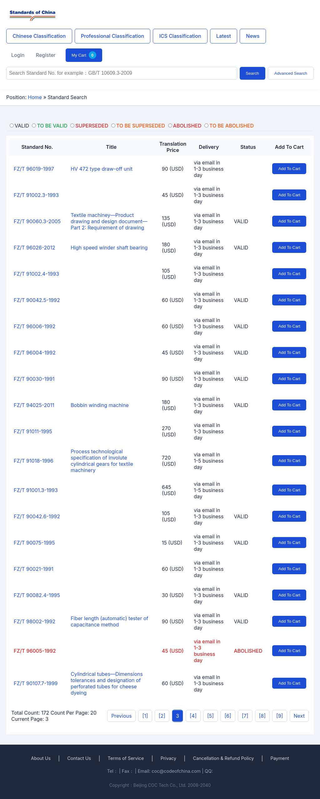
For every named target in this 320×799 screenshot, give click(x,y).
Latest (223, 36)
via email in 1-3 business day (208, 168)
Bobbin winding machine (100, 405)
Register (46, 55)
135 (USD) (169, 221)
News (252, 36)
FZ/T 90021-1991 (33, 569)
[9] (279, 716)
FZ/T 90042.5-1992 (37, 300)
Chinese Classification (39, 36)
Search (252, 73)
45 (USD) (173, 195)
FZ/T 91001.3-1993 (36, 490)
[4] (193, 716)
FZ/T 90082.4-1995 (37, 595)
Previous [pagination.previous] (121, 716)
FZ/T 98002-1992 (34, 621)
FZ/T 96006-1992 (35, 326)
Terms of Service (126, 758)
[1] (145, 716)
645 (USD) (169, 490)
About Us (41, 758)
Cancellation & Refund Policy (223, 758)
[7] (245, 716)
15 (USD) (172, 543)
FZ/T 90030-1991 (34, 379)
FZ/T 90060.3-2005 (37, 221)
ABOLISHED (248, 651)
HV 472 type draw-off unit (101, 169)
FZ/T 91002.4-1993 (36, 274)
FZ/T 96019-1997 (34, 169)
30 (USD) (173, 595)
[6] (227, 716)
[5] (210, 716)
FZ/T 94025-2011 (34, 405)
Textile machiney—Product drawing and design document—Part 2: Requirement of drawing (109, 221)
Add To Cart (289, 168)
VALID (241, 221)
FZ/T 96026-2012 (34, 247)
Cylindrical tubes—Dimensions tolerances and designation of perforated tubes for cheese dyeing (107, 683)
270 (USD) (169, 431)
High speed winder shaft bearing (109, 247)
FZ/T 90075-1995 (34, 543)
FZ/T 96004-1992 (35, 352)
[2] (162, 716)
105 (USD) (169, 274)
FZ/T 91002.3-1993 (36, 195)
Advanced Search (290, 73)
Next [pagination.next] (299, 716)
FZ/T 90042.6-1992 (37, 516)
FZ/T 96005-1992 (35, 651)
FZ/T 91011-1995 (33, 431)
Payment (280, 758)
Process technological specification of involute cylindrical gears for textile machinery (102, 460)
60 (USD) (173, 300)
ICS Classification (180, 36)
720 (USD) (169, 461)
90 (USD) (173, 169)
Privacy (168, 758)
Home (35, 97)
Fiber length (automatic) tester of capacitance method (109, 621)
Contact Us (79, 758)
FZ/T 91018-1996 (33, 461)
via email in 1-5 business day (208, 460)
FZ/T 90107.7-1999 (36, 683)
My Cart (84, 55)
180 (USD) (169, 247)
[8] (262, 716)
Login (17, 55)
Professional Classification (112, 36)
